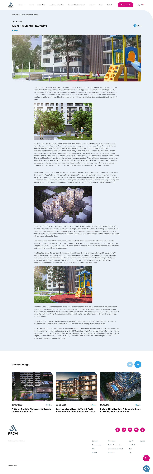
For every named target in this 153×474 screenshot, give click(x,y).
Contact (142, 441)
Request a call (125, 5)
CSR (93, 449)
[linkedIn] (130, 430)
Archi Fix (131, 441)
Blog (130, 452)
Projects (94, 452)
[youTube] (136, 430)
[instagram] (124, 430)
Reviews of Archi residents (115, 449)
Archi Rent (132, 445)
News (130, 449)
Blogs (18, 14)
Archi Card (111, 452)
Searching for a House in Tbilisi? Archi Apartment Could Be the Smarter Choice (75, 410)
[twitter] (142, 430)
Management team (97, 445)
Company (95, 441)
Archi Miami (111, 441)
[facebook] (117, 430)
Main (13, 14)
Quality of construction (115, 445)
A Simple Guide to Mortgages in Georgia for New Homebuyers (31, 410)
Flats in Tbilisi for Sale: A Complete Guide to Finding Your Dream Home (120, 410)
